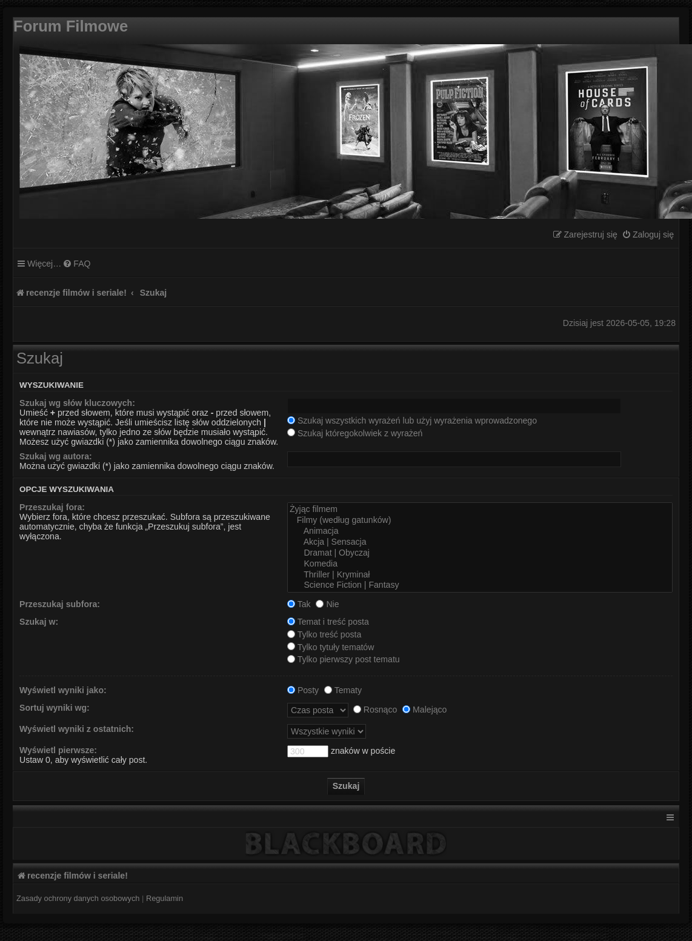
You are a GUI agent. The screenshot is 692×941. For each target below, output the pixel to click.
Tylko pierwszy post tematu (343, 659)
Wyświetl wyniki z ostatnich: (76, 729)
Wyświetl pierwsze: (58, 750)
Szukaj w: (38, 622)
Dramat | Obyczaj (479, 553)
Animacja (479, 531)
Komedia (479, 564)
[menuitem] (648, 234)
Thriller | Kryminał (479, 575)
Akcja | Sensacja (479, 542)
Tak (299, 604)
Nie (327, 604)
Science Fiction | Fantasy (479, 585)
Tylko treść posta (324, 634)
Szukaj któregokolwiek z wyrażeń (354, 433)
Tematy (343, 690)
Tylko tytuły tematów (330, 647)
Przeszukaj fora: (52, 507)
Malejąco (424, 709)
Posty (303, 690)
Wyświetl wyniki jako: (63, 690)
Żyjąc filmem (479, 509)
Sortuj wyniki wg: (54, 708)
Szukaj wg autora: (55, 456)
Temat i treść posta (328, 622)
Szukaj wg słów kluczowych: (77, 403)
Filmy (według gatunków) (479, 520)
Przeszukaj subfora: (59, 604)
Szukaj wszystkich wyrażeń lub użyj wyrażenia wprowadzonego (412, 420)
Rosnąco (375, 709)
